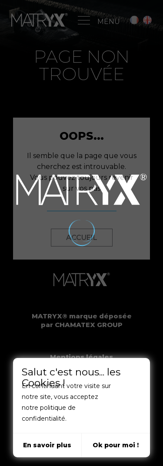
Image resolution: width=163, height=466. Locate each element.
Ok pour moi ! (116, 445)
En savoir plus (47, 445)
